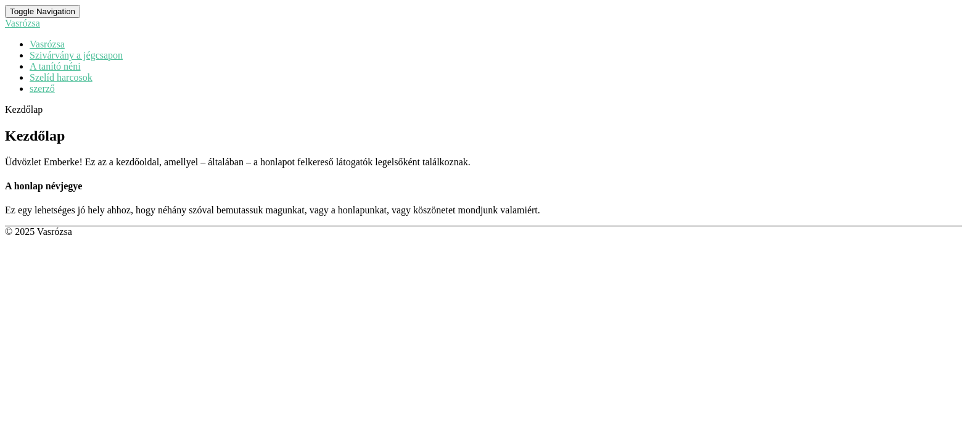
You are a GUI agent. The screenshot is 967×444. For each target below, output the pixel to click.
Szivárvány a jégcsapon (76, 55)
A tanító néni (55, 66)
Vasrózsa (47, 44)
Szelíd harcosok (61, 77)
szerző (42, 88)
